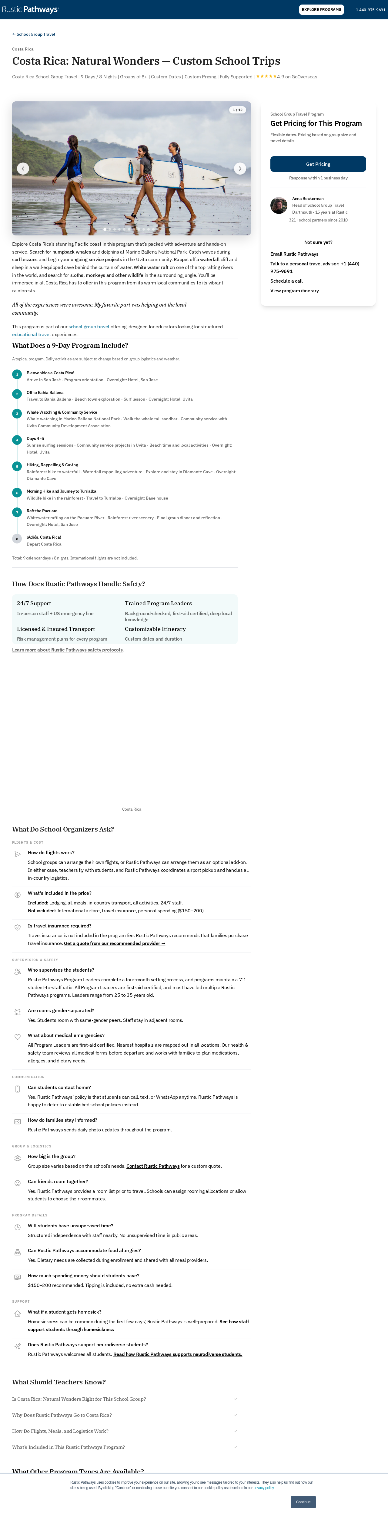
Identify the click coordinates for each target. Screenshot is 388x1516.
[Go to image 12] (158, 229)
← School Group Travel (33, 34)
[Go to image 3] (114, 229)
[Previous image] (23, 168)
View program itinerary (294, 290)
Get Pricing (318, 164)
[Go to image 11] (153, 229)
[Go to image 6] (129, 229)
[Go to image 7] (134, 229)
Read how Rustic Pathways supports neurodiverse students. (177, 1354)
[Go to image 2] (110, 229)
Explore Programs (321, 9)
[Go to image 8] (139, 229)
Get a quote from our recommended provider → (114, 943)
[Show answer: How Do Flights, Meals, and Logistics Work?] (125, 1431)
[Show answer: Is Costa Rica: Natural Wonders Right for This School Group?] (125, 1399)
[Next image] (240, 168)
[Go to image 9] (143, 229)
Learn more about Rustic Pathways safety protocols (67, 650)
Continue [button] (303, 1502)
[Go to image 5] (124, 229)
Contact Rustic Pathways (153, 1166)
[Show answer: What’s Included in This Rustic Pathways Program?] (125, 1447)
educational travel (31, 334)
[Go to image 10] (148, 229)
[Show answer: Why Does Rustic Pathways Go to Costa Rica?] (125, 1415)
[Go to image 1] (104, 229)
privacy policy (264, 1488)
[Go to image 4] (119, 229)
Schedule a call (286, 281)
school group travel (89, 326)
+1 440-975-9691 (370, 9)
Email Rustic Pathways (294, 254)
